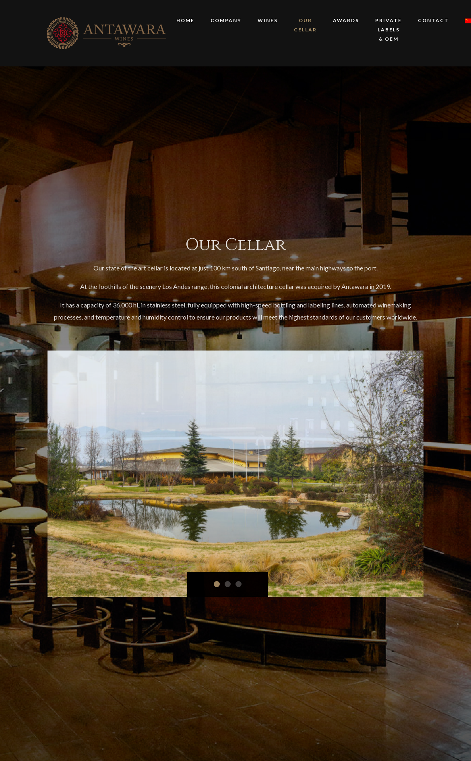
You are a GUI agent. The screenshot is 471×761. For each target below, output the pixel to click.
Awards (346, 20)
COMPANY (226, 20)
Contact (433, 20)
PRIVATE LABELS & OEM (388, 29)
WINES (268, 20)
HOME (185, 20)
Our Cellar (305, 25)
